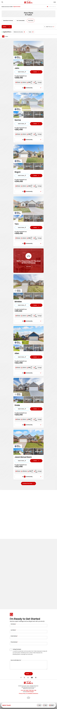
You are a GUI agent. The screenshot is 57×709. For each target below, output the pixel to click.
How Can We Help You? (16, 660)
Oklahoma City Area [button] (18, 32)
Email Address (14, 636)
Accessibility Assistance (32, 693)
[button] (2, 2)
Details (36, 72)
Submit (28, 673)
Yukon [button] (30, 32)
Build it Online (22, 72)
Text (45, 705)
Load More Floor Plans (28, 483)
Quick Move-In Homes (8, 20)
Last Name (13, 630)
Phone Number (14, 642)
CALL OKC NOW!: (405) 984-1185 (28, 690)
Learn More (28, 266)
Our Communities (21, 20)
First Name (13, 624)
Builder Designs (30, 691)
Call (38, 705)
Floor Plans (30, 20)
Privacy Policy (22, 693)
